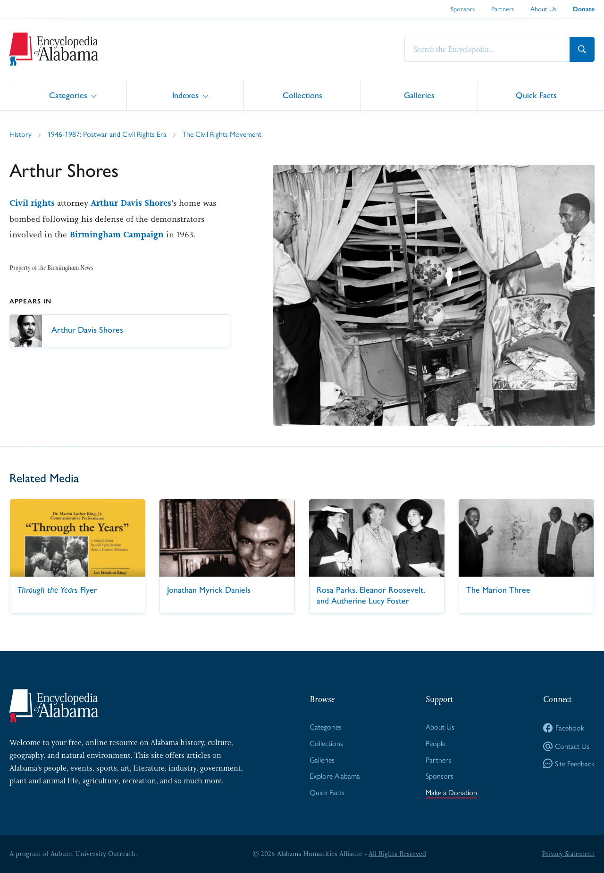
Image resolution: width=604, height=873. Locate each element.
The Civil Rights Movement (221, 133)
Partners (502, 8)
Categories (68, 95)
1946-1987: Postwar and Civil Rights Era (107, 133)
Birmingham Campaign (116, 234)
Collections (302, 95)
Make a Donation (451, 792)
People (435, 743)
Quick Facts (536, 95)
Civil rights (32, 203)
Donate (584, 9)
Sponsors (463, 8)
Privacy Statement (568, 853)
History (20, 133)
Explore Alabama (335, 775)
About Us (543, 8)
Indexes (185, 95)
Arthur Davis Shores (131, 203)
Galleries (419, 95)
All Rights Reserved (397, 853)
